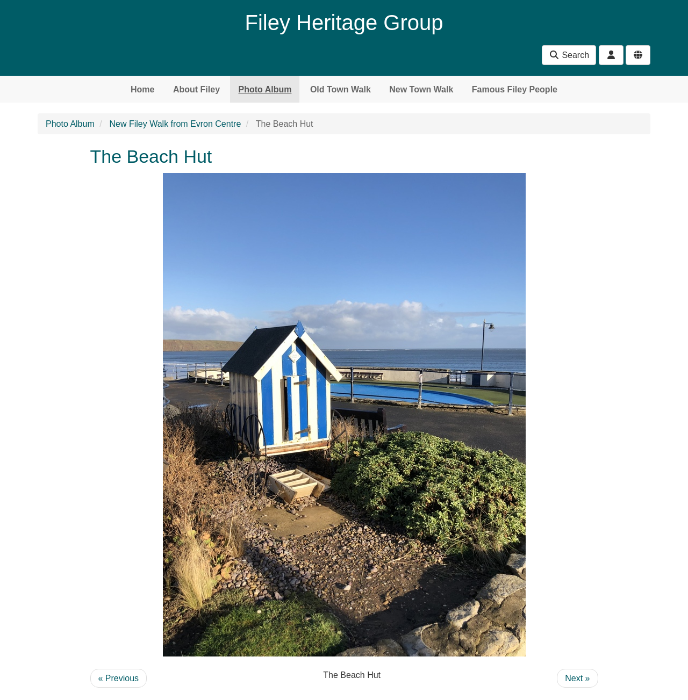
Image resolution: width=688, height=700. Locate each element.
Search (569, 55)
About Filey (196, 89)
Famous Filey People (514, 89)
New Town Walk (421, 89)
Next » (577, 678)
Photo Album (264, 89)
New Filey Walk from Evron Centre (175, 123)
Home (142, 89)
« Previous (118, 678)
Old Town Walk (340, 89)
